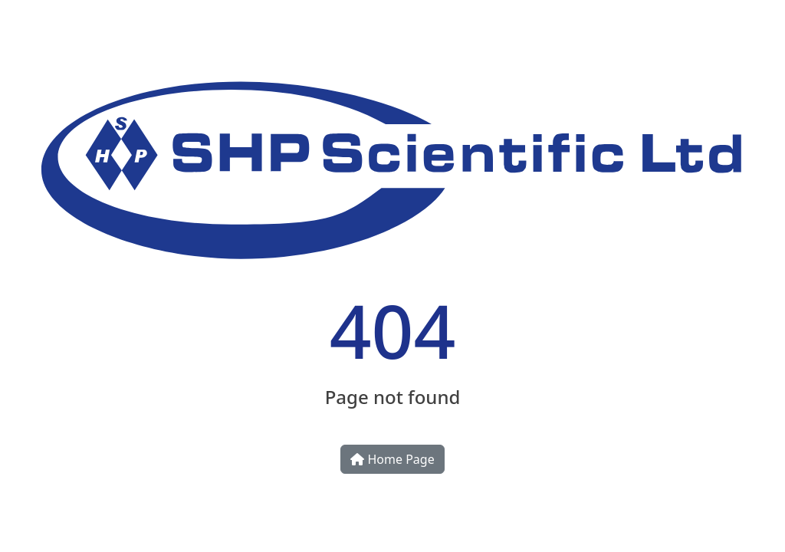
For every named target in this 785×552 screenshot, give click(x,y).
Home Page (392, 459)
